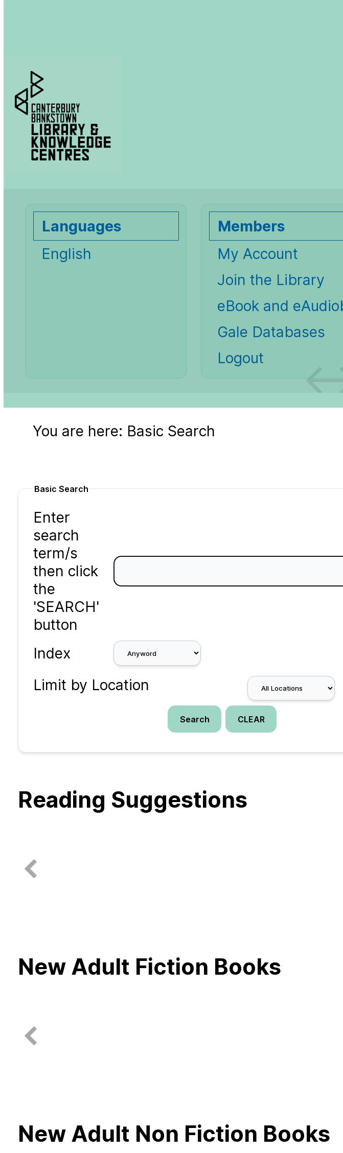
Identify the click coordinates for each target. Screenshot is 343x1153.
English (66, 254)
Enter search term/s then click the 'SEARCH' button (66, 570)
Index (52, 653)
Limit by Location (91, 685)
